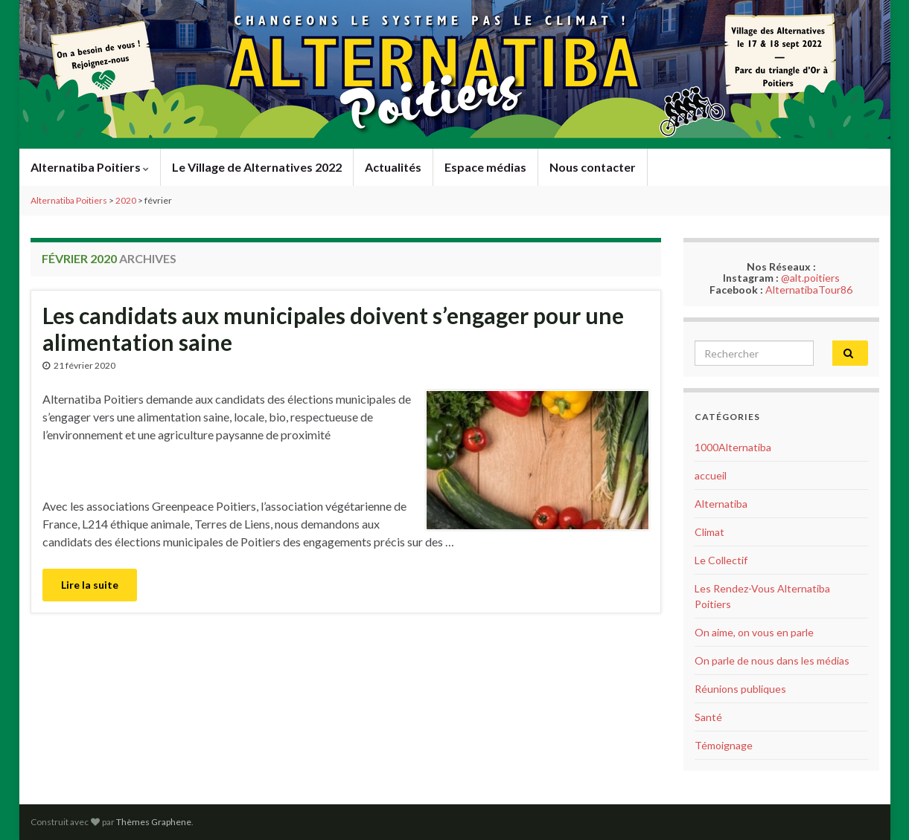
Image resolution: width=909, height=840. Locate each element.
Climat (709, 532)
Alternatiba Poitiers (90, 167)
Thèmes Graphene (153, 821)
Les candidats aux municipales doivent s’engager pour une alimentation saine (333, 328)
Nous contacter (592, 167)
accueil (711, 475)
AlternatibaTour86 (808, 289)
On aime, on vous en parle (754, 632)
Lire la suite (89, 584)
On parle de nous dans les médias (772, 660)
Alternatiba (721, 503)
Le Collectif (721, 560)
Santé (708, 717)
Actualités (393, 167)
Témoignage (724, 745)
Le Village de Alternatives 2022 (257, 167)
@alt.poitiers (810, 277)
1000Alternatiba (733, 447)
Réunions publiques (740, 688)
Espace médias (485, 167)
